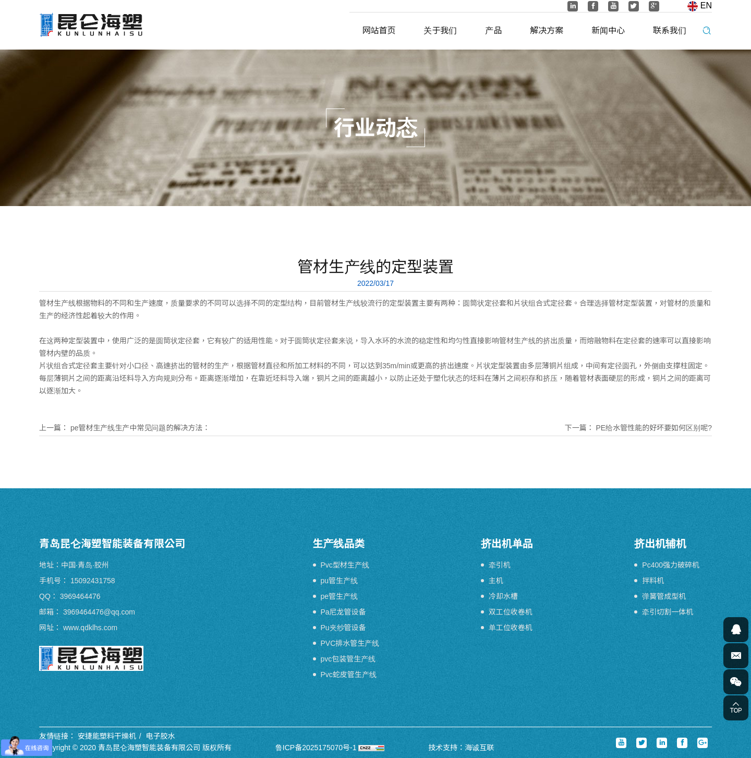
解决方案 (546, 30)
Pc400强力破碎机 (670, 565)
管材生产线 (57, 303)
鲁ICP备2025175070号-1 (316, 747)
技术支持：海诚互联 (461, 747)
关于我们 (440, 30)
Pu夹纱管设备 (343, 627)
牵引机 (500, 565)
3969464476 (80, 596)
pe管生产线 (339, 596)
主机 (496, 580)
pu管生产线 (339, 580)
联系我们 (669, 30)
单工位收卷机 (510, 627)
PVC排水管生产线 (350, 643)
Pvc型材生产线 (345, 565)
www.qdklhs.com (90, 627)
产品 (493, 30)
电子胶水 (160, 736)
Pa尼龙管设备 (343, 612)
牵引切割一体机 (667, 612)
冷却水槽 (503, 596)
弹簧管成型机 (664, 596)
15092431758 (92, 580)
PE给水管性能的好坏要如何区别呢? (654, 428)
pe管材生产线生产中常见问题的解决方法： (140, 428)
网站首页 (379, 30)
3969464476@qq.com (99, 612)
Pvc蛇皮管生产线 (349, 674)
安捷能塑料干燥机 (107, 736)
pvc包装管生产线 (348, 659)
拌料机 (653, 580)
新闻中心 (608, 30)
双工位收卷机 (510, 612)
